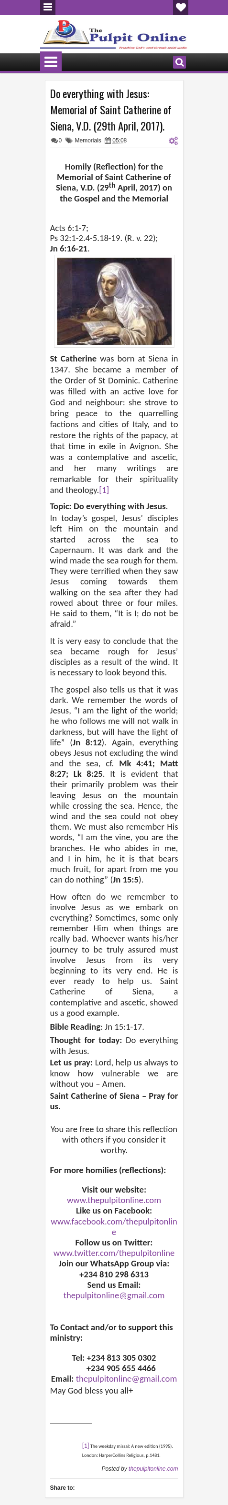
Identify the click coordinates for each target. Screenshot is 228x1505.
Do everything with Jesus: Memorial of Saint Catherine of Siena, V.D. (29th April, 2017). (111, 109)
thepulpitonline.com (153, 1468)
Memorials (88, 140)
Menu (47, 7)
